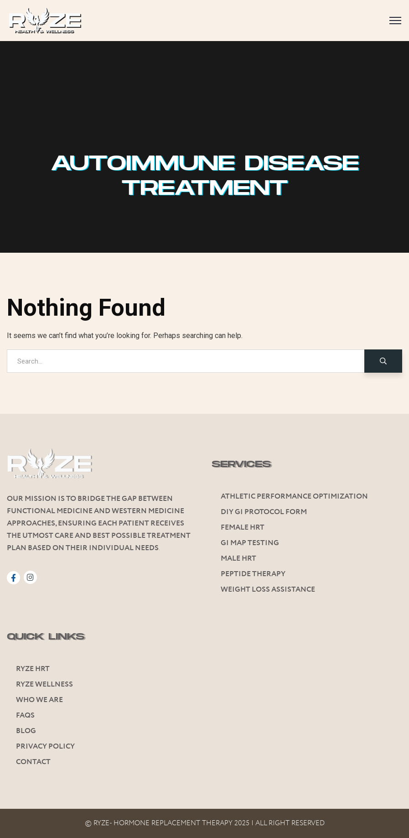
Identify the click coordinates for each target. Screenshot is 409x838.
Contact (33, 762)
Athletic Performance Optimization (294, 496)
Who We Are (39, 700)
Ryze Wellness (44, 684)
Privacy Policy (45, 746)
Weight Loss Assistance (268, 589)
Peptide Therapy (253, 574)
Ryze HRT (33, 669)
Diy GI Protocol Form (264, 512)
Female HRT (242, 527)
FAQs (25, 715)
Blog (26, 731)
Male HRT (238, 558)
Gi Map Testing (250, 543)
